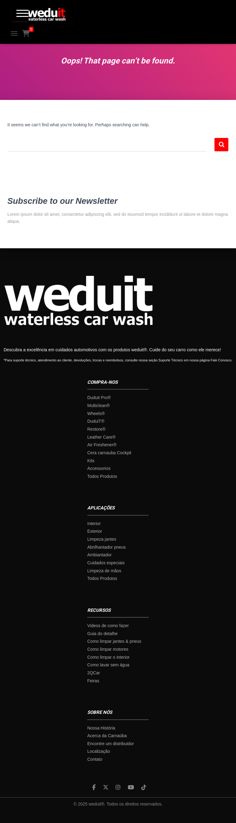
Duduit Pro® (99, 397)
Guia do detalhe (102, 633)
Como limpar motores (107, 649)
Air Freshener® (101, 444)
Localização (98, 751)
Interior (94, 523)
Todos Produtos (102, 476)
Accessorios (98, 468)
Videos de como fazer (108, 625)
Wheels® (96, 413)
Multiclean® (98, 405)
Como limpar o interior (108, 657)
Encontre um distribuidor (110, 743)
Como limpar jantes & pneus (114, 641)
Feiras (93, 680)
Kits (90, 460)
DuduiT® (95, 421)
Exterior (94, 531)
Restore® (96, 429)
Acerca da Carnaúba (107, 735)
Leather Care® (101, 437)
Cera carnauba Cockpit (109, 452)
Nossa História (101, 728)
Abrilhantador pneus (106, 547)
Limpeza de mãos (104, 570)
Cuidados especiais (105, 562)
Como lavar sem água (108, 664)
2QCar (93, 672)
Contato (94, 759)
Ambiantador (99, 554)
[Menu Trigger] (20, 13)
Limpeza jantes (101, 539)
